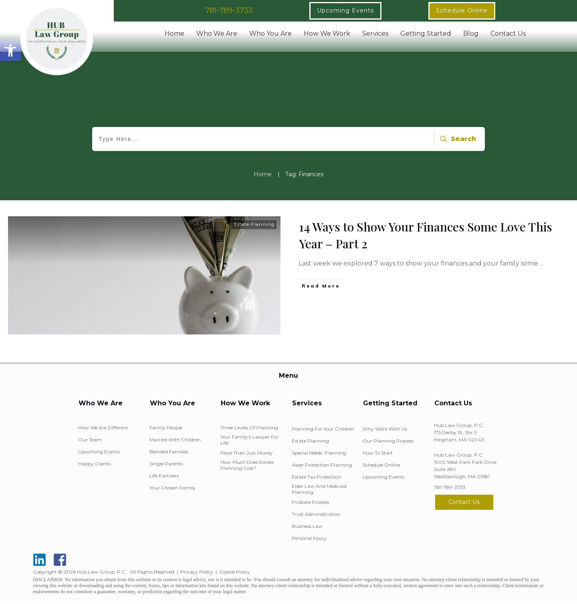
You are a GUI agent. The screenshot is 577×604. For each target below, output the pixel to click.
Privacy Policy (196, 572)
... (541, 263)
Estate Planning (254, 224)
